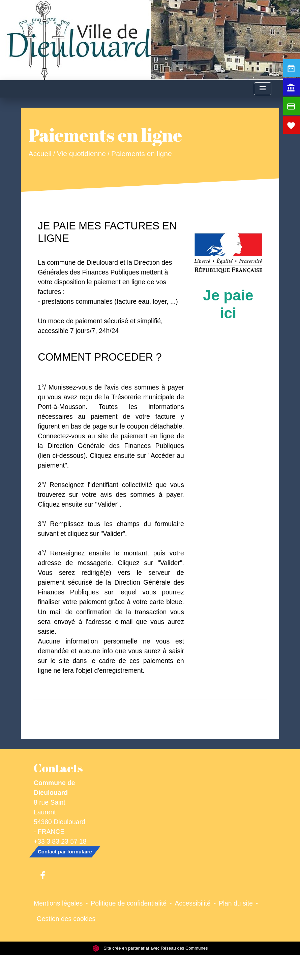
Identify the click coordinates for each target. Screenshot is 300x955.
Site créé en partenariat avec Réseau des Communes (150, 948)
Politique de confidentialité (129, 903)
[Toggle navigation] (262, 89)
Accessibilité (193, 903)
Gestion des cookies (66, 918)
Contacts (58, 768)
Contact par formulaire (65, 851)
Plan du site (236, 903)
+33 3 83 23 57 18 (60, 841)
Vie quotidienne (81, 153)
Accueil (40, 153)
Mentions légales (58, 903)
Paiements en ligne (141, 153)
